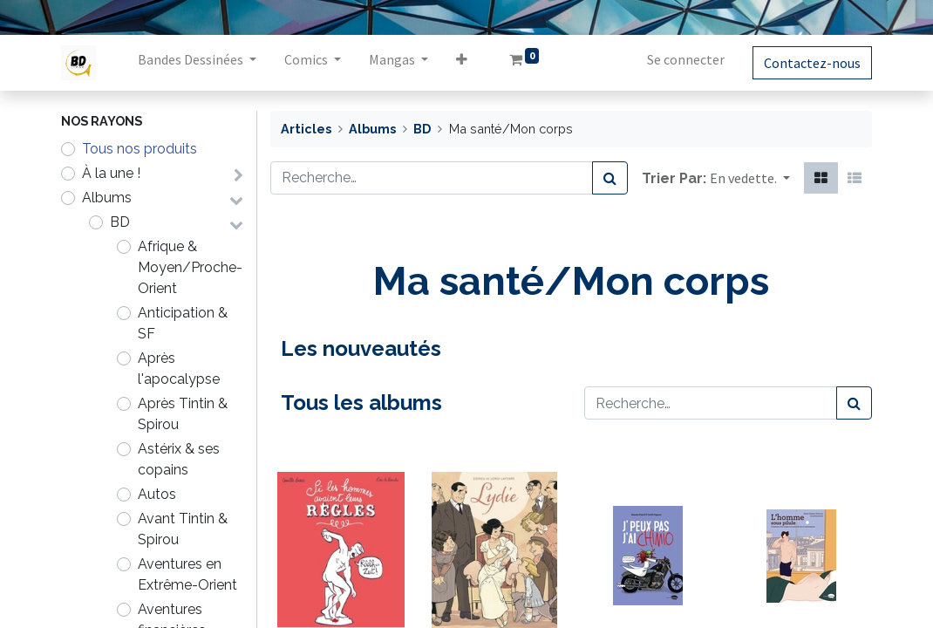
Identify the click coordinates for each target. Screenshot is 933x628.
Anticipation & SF (183, 323)
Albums (107, 197)
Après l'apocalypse (179, 368)
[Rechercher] (610, 178)
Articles (306, 128)
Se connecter (686, 59)
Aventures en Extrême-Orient (187, 574)
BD (120, 222)
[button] (461, 63)
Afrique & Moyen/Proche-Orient (190, 267)
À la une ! (111, 173)
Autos (157, 494)
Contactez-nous (812, 63)
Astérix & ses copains (179, 459)
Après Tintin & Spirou (183, 414)
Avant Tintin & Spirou (183, 529)
